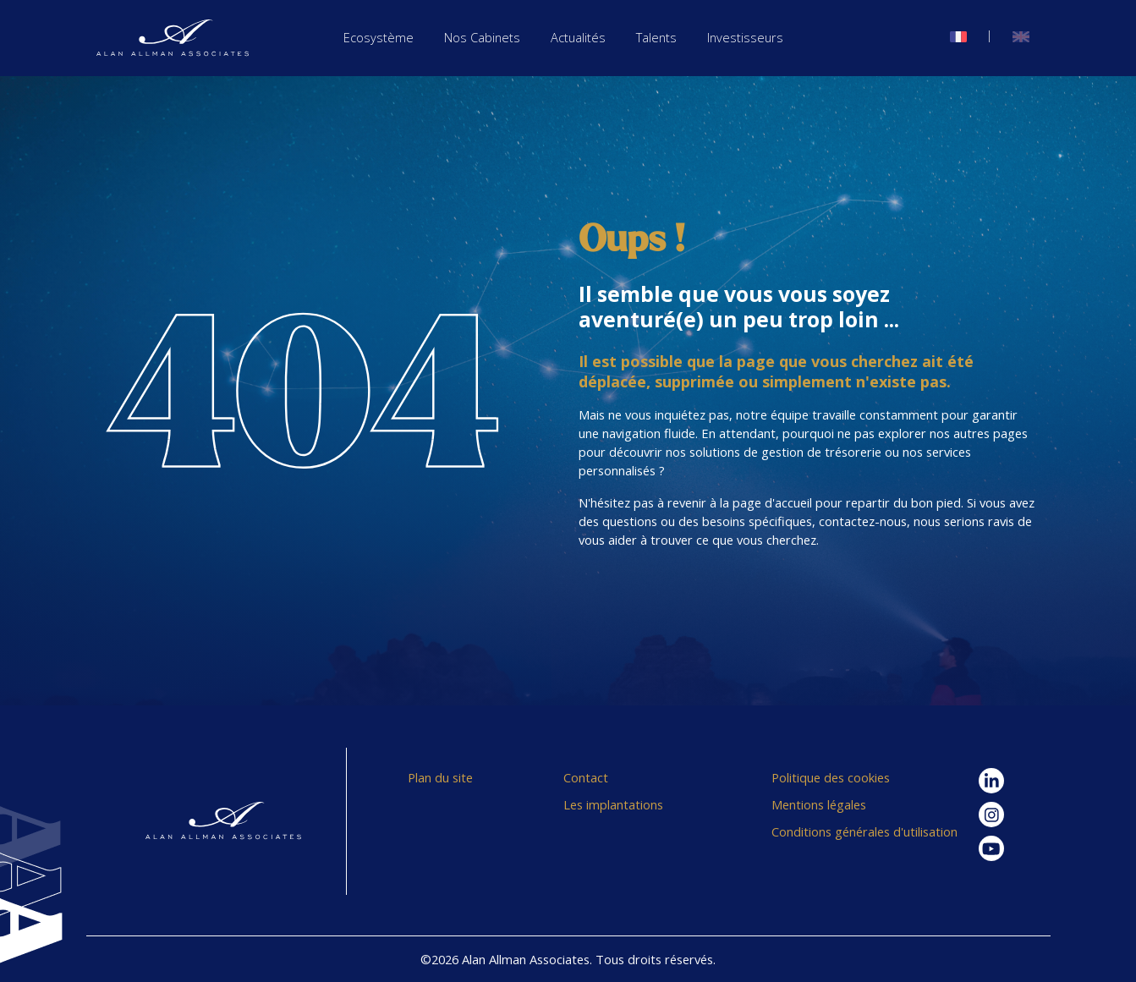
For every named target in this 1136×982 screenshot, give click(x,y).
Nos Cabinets (482, 37)
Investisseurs (745, 37)
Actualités (578, 37)
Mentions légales (818, 804)
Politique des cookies (830, 777)
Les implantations (613, 804)
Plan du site (440, 777)
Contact (585, 777)
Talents (656, 37)
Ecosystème (378, 37)
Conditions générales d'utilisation (864, 831)
